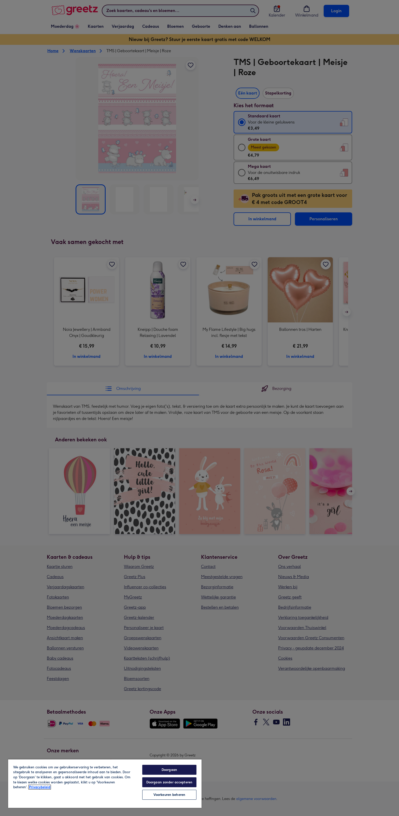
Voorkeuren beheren (169, 795)
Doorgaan (169, 770)
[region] (105, 783)
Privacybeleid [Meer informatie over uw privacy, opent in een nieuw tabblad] (39, 787)
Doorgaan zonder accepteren (169, 782)
